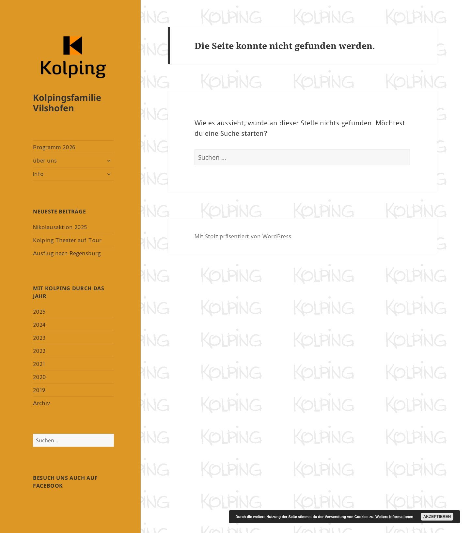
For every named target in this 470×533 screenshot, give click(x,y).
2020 (39, 377)
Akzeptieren (437, 516)
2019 (39, 390)
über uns (45, 160)
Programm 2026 (54, 147)
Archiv (41, 403)
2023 (39, 338)
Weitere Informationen (394, 517)
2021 (39, 364)
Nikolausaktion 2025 (60, 227)
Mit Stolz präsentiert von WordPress (243, 236)
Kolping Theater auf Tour (67, 240)
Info (38, 174)
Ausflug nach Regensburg (67, 253)
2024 (39, 324)
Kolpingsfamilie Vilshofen (67, 102)
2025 (39, 311)
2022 (39, 351)
